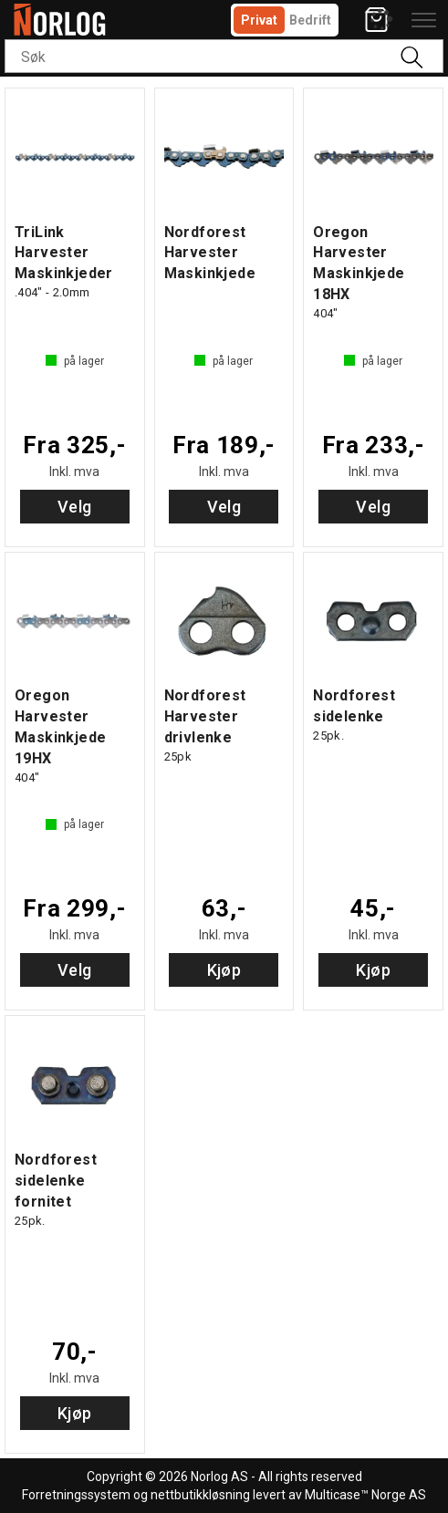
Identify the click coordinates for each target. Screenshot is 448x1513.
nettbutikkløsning (200, 1494)
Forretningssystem (76, 1494)
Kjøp (224, 969)
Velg (74, 506)
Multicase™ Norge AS (365, 1494)
